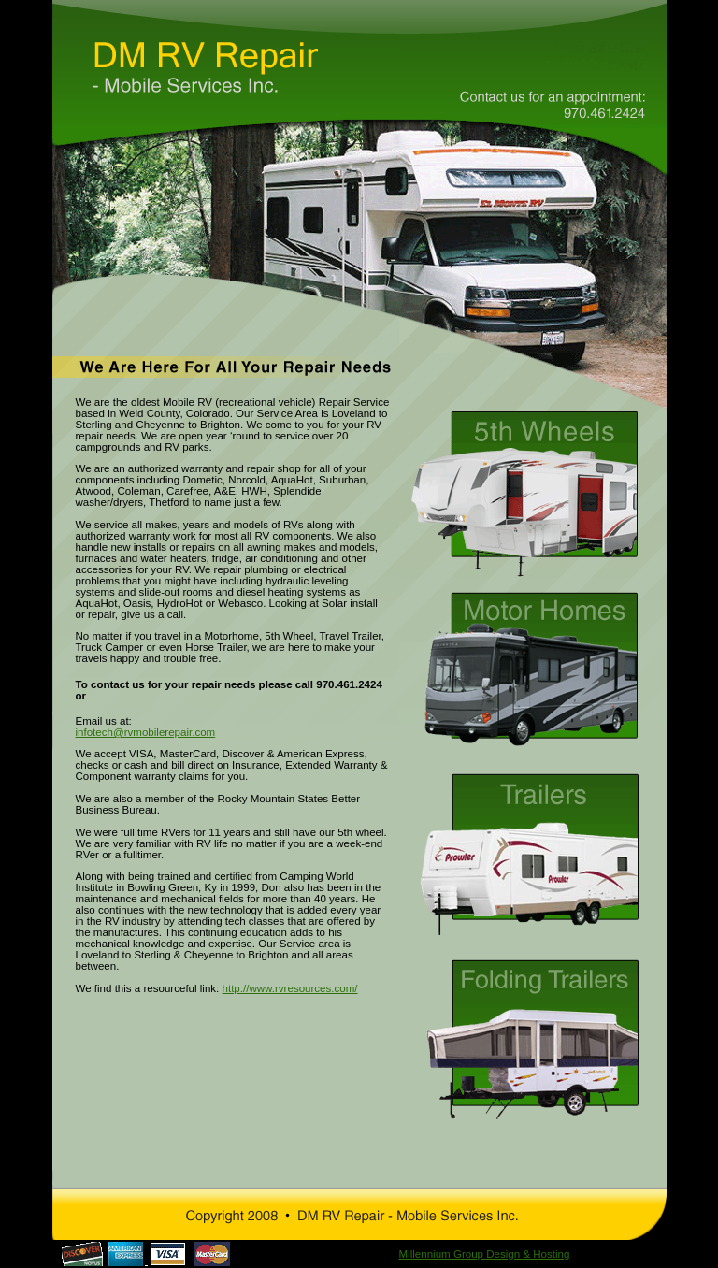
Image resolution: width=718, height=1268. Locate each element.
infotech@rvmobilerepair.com (146, 732)
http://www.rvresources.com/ (290, 988)
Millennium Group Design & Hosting (484, 1254)
